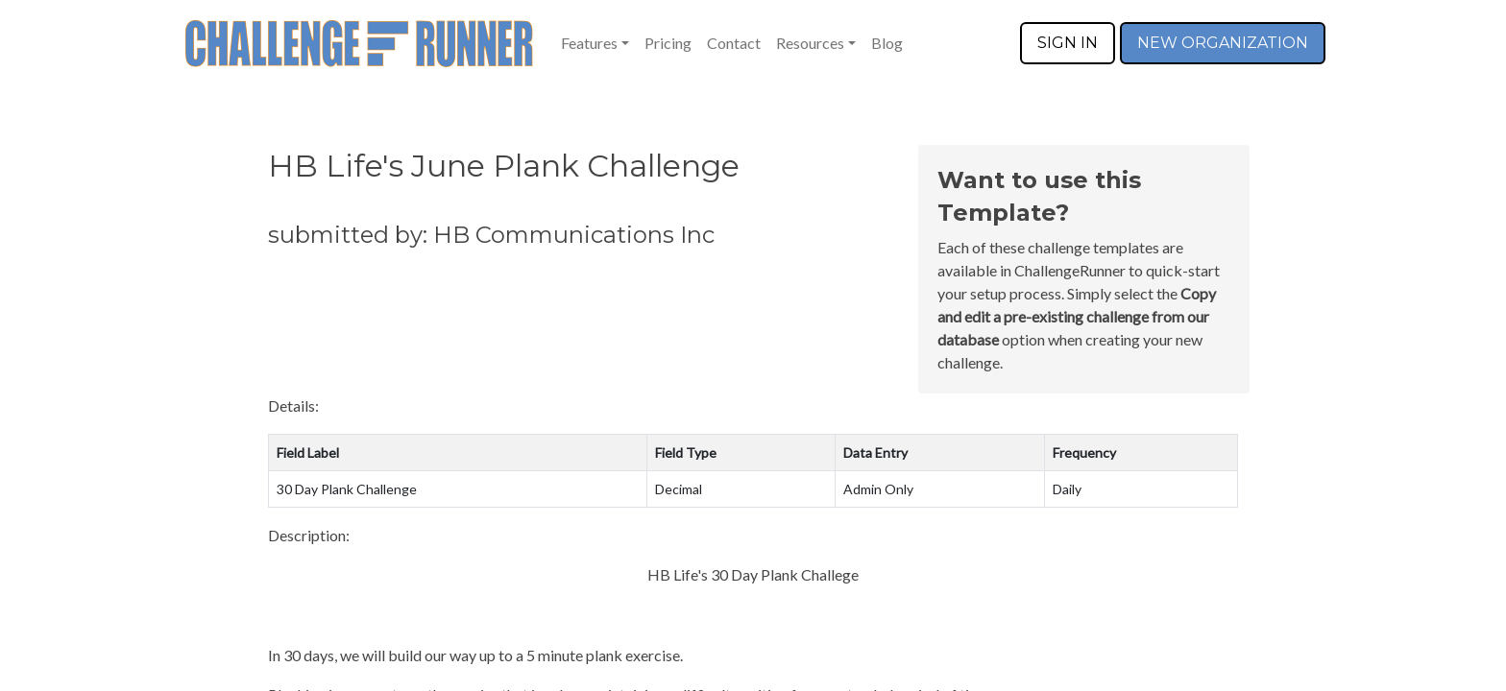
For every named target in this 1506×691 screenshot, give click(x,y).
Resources (810, 43)
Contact (734, 43)
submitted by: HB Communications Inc (491, 235)
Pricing (668, 43)
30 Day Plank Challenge (347, 489)
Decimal (678, 489)
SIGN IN (1067, 43)
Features (589, 43)
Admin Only (878, 489)
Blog (887, 43)
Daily (1067, 489)
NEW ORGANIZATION (1222, 43)
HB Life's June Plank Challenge (504, 165)
